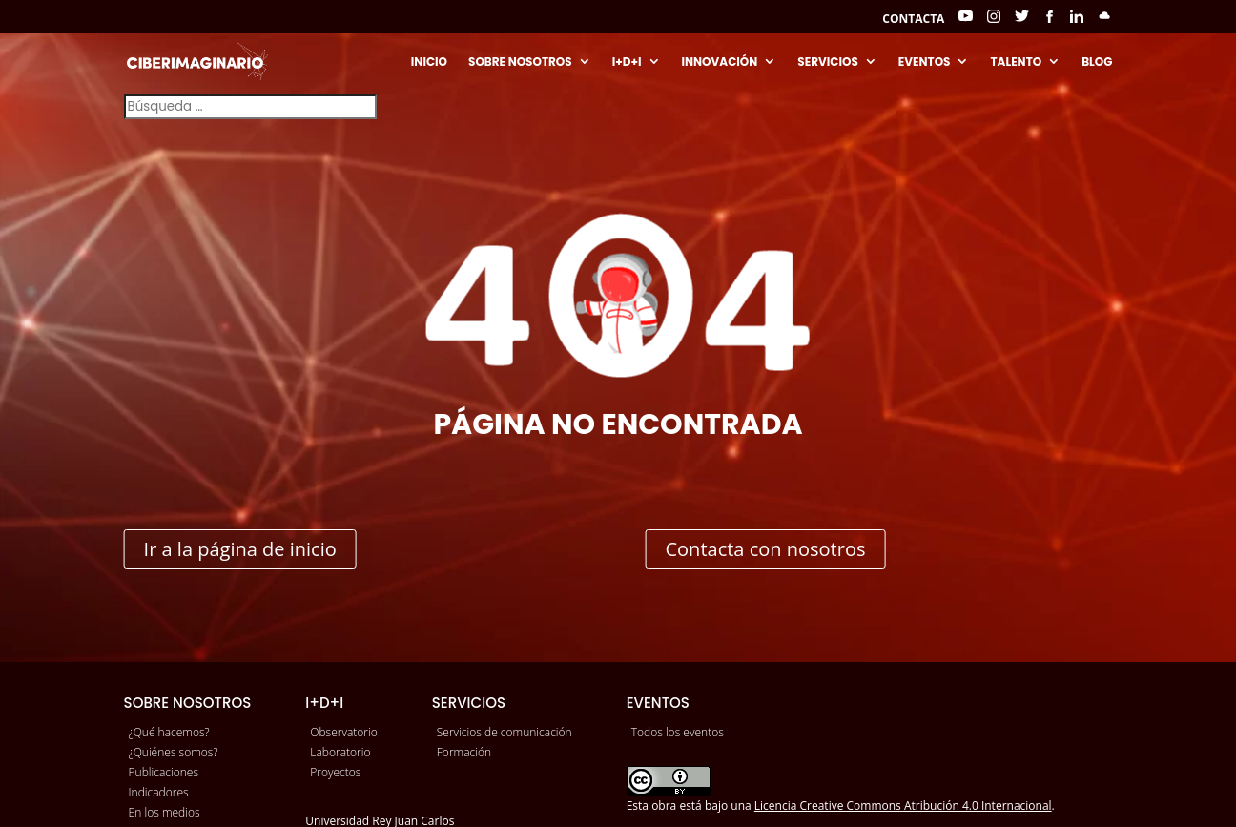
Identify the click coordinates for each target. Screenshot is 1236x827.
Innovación (720, 62)
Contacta (913, 20)
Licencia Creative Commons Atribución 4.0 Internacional (903, 805)
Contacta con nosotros (765, 549)
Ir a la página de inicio (240, 549)
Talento (1015, 62)
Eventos (924, 62)
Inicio (429, 62)
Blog (1097, 62)
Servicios (827, 62)
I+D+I (627, 62)
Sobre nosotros (520, 62)
